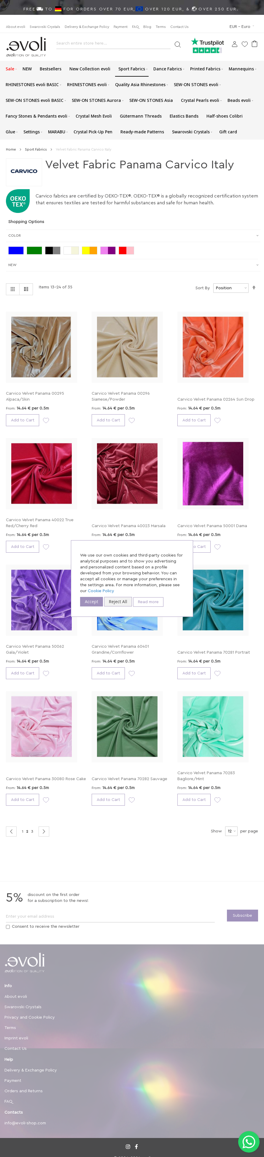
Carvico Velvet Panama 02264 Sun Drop (216, 399)
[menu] (132, 100)
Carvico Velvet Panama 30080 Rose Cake (46, 779)
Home (11, 149)
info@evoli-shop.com (25, 1123)
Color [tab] (14, 235)
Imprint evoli (16, 1038)
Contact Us (179, 27)
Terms (161, 27)
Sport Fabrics (36, 149)
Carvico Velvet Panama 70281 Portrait (213, 652)
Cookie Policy (101, 591)
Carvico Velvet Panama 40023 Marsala (129, 526)
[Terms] (8, 926)
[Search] (177, 44)
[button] (242, 27)
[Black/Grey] (54, 251)
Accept (91, 601)
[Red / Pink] (128, 251)
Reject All (118, 601)
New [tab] (12, 265)
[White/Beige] (72, 251)
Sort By (202, 288)
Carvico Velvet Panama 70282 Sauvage (129, 779)
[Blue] (17, 251)
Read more (148, 602)
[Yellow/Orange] (91, 251)
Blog (147, 27)
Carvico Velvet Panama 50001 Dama (212, 526)
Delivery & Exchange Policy (87, 27)
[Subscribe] (242, 916)
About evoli (15, 27)
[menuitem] (10, 69)
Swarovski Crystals (45, 27)
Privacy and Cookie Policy (29, 1017)
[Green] (36, 251)
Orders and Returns (23, 1091)
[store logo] (26, 47)
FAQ (135, 27)
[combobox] (113, 45)
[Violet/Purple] (109, 251)
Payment (121, 27)
